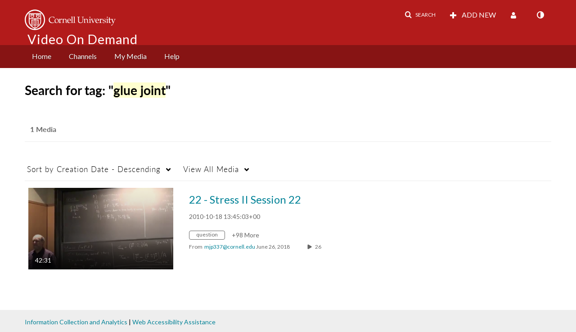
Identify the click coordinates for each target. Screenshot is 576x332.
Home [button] (41, 56)
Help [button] (172, 56)
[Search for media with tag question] (210, 236)
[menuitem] (41, 56)
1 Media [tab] (43, 129)
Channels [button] (83, 56)
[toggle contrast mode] (540, 15)
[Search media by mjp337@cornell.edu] (229, 246)
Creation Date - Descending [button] (94, 169)
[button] (420, 15)
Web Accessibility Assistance (174, 322)
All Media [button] (211, 169)
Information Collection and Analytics (76, 322)
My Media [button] (130, 56)
